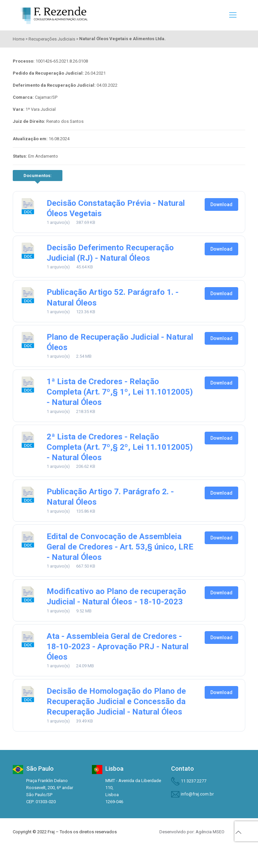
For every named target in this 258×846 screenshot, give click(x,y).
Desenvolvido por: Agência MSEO (191, 831)
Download (221, 204)
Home (18, 38)
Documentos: (37, 175)
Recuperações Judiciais (52, 38)
